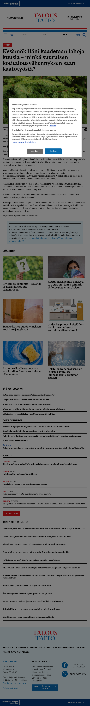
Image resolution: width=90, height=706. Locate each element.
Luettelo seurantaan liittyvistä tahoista (24, 142)
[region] (45, 127)
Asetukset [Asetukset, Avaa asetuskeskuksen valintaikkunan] (34, 151)
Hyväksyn (53, 151)
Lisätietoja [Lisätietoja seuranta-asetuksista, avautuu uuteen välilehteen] (53, 126)
